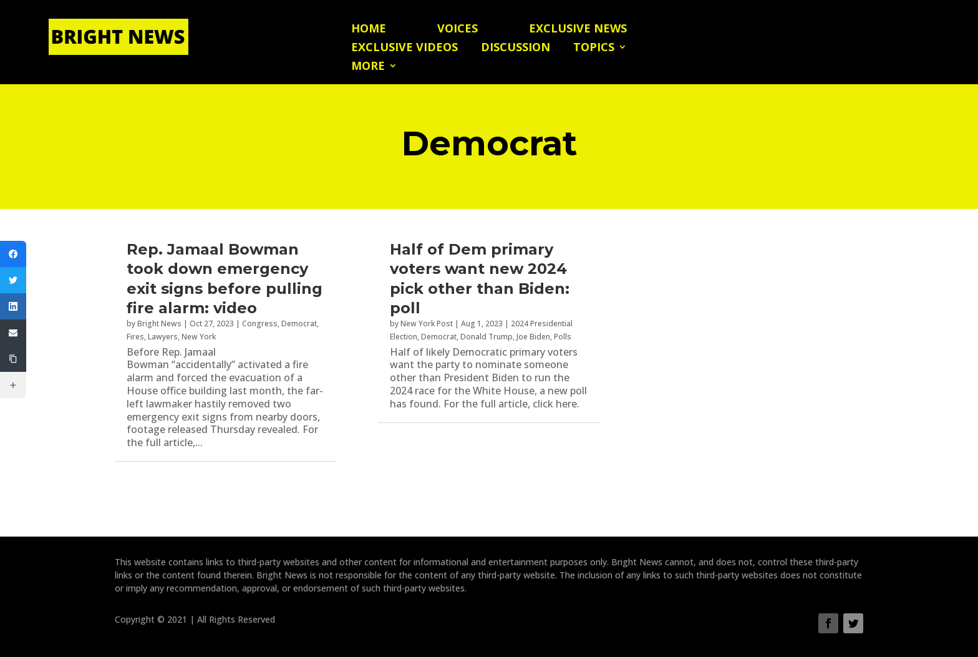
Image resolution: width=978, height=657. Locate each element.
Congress (260, 323)
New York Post (426, 323)
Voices (457, 30)
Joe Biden (533, 336)
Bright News (159, 323)
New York (199, 336)
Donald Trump (486, 336)
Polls (562, 336)
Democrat (299, 323)
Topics (593, 48)
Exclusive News (578, 30)
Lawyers (163, 336)
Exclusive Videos (404, 48)
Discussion (515, 48)
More (368, 67)
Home (368, 30)
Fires (135, 336)
